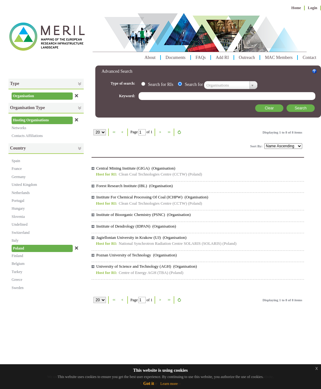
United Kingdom (24, 184)
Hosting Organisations (31, 120)
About (150, 57)
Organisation (23, 96)
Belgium (18, 263)
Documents (176, 57)
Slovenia (18, 216)
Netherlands (21, 193)
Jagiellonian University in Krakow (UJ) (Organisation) (141, 237)
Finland (17, 256)
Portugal (18, 200)
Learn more (169, 383)
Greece (17, 279)
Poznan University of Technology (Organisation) (136, 255)
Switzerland (20, 232)
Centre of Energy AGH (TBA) (143, 272)
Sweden (18, 288)
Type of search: (123, 83)
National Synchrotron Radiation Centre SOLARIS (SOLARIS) (170, 243)
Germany (19, 177)
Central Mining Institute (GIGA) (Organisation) (135, 168)
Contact (309, 57)
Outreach (247, 57)
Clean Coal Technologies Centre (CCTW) (153, 174)
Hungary (18, 208)
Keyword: (127, 96)
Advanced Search (117, 71)
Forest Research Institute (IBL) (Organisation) (134, 185)
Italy (15, 240)
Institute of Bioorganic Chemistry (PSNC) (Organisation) (143, 214)
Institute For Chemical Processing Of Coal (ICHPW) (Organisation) (152, 197)
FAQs (201, 57)
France (17, 168)
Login (312, 8)
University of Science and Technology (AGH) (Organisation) (146, 266)
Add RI (222, 57)
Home (296, 8)
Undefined (20, 224)
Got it (148, 383)
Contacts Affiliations (27, 136)
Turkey (17, 272)
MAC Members (278, 57)
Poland (18, 248)
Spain (16, 161)
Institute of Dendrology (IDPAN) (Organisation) (136, 226)
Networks (19, 128)
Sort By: (256, 146)
